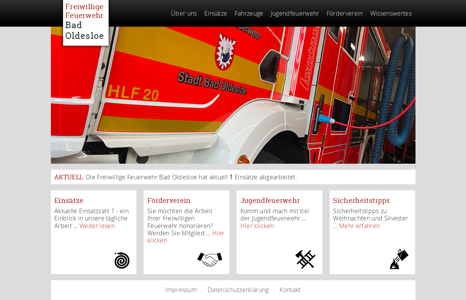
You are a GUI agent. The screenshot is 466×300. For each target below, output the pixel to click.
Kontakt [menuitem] (290, 290)
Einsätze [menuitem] (215, 13)
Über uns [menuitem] (184, 13)
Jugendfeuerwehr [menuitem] (295, 13)
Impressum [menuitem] (181, 290)
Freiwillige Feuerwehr (85, 21)
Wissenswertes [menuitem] (391, 13)
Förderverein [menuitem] (345, 13)
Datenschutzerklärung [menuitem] (238, 290)
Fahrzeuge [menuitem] (249, 13)
